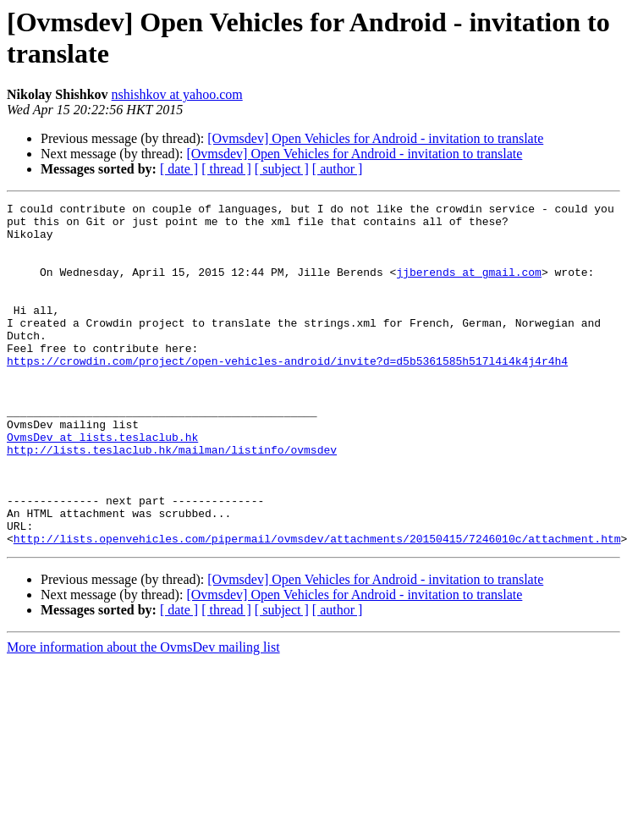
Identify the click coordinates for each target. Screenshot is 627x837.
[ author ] (337, 169)
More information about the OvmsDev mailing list (143, 715)
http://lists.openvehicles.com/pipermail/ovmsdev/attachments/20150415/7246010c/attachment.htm (317, 606)
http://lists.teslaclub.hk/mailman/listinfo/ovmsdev (172, 500)
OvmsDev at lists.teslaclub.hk (102, 485)
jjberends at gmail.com (469, 287)
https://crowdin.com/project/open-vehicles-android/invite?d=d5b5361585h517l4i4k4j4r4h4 (287, 393)
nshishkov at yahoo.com (177, 94)
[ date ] (179, 169)
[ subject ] (282, 169)
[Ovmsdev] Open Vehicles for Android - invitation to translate (375, 138)
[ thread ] (226, 169)
